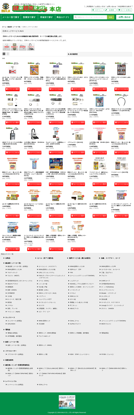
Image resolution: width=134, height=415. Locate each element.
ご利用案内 (89, 6)
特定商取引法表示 (124, 6)
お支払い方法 (100, 6)
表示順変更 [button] (73, 54)
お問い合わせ (111, 6)
